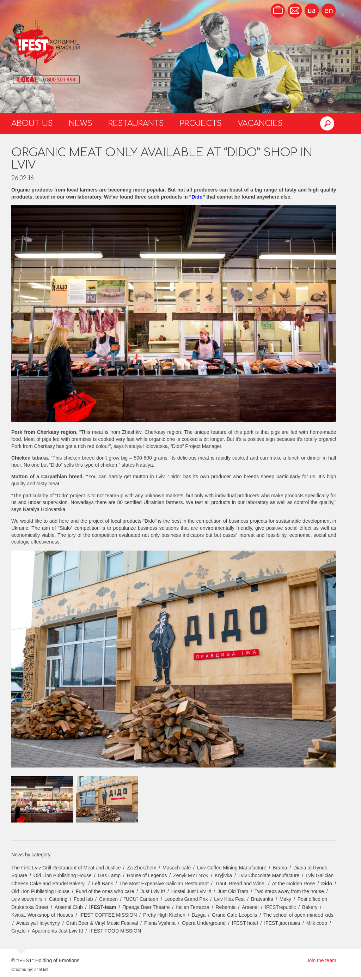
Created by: (22, 969)
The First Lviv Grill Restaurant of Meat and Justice (66, 867)
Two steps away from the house (289, 891)
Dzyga (199, 915)
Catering (58, 899)
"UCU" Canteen (141, 899)
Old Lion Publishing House (62, 875)
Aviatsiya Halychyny (38, 923)
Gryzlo (18, 931)
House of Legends (147, 875)
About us (32, 123)
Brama (280, 867)
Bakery (310, 907)
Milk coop (316, 923)
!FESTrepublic (280, 907)
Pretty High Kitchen (164, 915)
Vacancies (260, 123)
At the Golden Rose (293, 883)
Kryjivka (223, 875)
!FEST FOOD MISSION (115, 931)
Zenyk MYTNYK (190, 875)
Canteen (108, 899)
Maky (285, 899)
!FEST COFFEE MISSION (108, 915)
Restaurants (136, 123)
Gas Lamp (109, 875)
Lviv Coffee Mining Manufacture (232, 867)
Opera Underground (204, 923)
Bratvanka (262, 899)
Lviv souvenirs (27, 899)
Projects (201, 123)
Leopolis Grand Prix (186, 899)
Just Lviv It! (152, 891)
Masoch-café (177, 867)
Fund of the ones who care (105, 891)
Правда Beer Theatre (146, 907)
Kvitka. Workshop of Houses (42, 915)
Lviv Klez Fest (229, 899)
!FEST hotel (245, 923)
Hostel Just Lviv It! (191, 891)
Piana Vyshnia (160, 923)
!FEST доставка (282, 923)
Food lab (83, 899)
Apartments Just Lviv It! (57, 931)
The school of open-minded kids (298, 915)
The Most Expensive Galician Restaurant (164, 883)
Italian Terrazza (192, 907)
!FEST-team (102, 907)
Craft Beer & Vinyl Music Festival (102, 923)
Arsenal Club (69, 907)
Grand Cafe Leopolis (234, 915)
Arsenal (250, 907)
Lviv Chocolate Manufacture (269, 875)
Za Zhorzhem (141, 867)
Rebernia (225, 907)
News (80, 123)
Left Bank (102, 883)
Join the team (321, 960)
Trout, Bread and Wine (240, 883)
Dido (326, 883)
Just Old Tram (233, 891)
